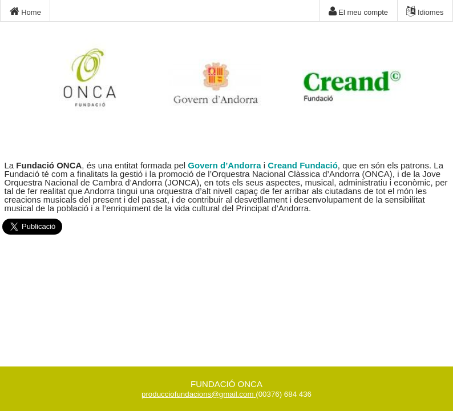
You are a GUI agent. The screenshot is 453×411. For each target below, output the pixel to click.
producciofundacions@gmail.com (197, 394)
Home (25, 11)
